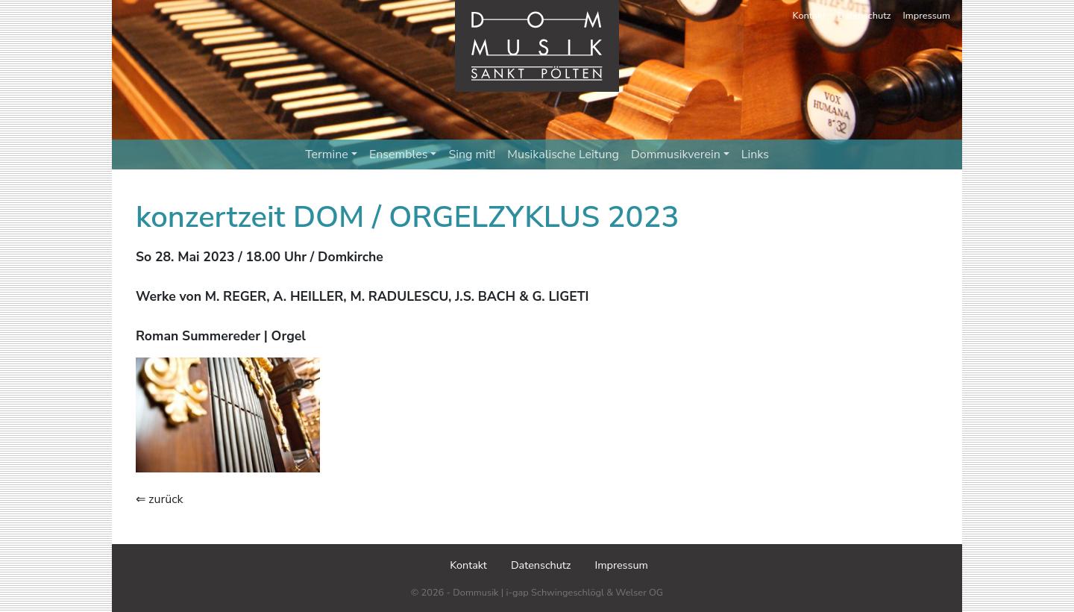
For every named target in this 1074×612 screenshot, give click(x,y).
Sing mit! (471, 154)
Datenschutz (864, 15)
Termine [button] (331, 154)
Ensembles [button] (403, 154)
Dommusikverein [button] (680, 154)
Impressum (926, 15)
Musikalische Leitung (563, 154)
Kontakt (809, 15)
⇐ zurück (159, 499)
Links (755, 154)
